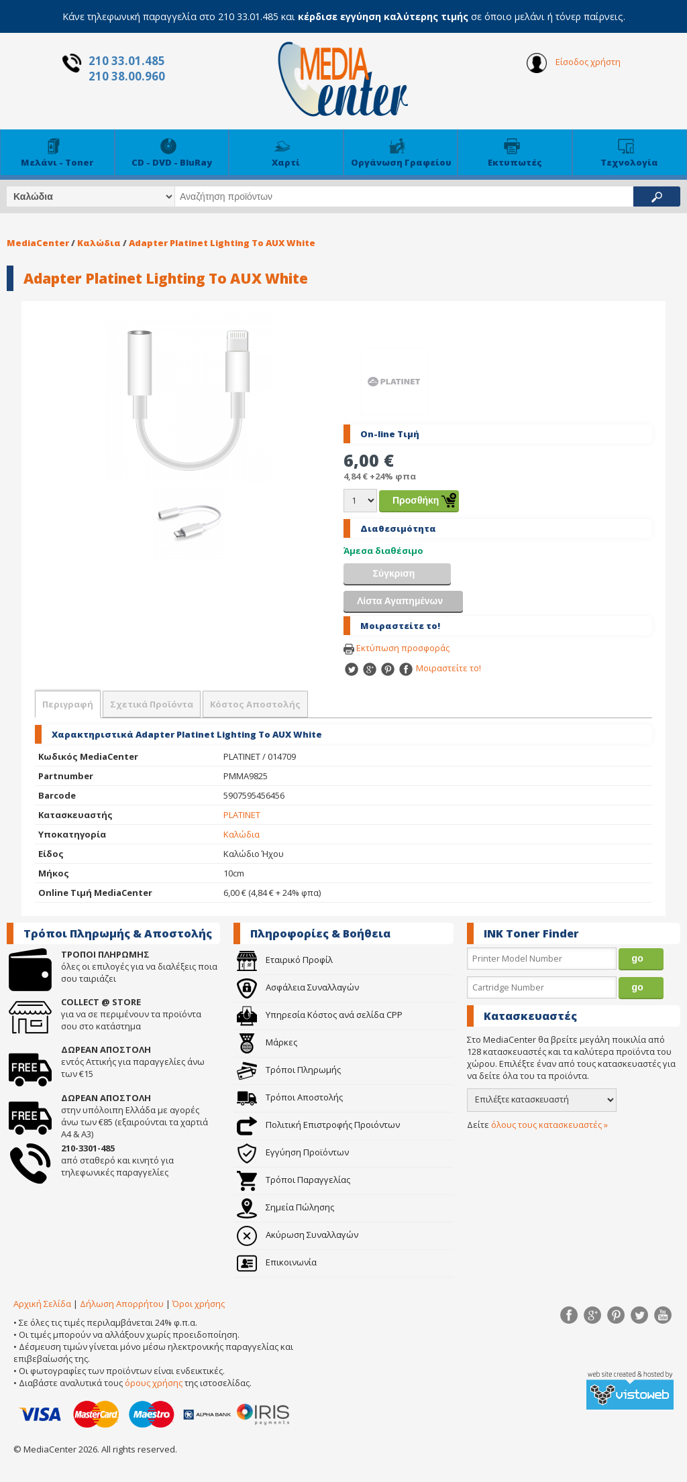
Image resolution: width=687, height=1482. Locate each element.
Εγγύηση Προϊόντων (293, 1152)
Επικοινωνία (277, 1262)
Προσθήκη (415, 500)
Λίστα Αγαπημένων (400, 600)
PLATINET (241, 815)
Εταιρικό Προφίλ (285, 960)
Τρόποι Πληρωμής (289, 1070)
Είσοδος (574, 63)
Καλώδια (99, 243)
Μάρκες (267, 1042)
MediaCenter (38, 243)
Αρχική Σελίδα (42, 1304)
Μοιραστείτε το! (439, 668)
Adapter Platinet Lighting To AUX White (222, 243)
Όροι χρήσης (198, 1304)
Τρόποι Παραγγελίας (293, 1180)
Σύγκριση (394, 573)
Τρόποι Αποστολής (290, 1097)
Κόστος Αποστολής (255, 704)
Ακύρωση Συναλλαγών (297, 1235)
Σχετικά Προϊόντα (151, 704)
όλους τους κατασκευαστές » (549, 1125)
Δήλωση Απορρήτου (122, 1304)
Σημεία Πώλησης (285, 1207)
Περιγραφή (67, 704)
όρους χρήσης (153, 1383)
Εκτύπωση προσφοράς (397, 648)
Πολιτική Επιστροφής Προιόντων (318, 1125)
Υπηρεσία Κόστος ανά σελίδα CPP (320, 1015)
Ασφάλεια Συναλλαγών (298, 987)
